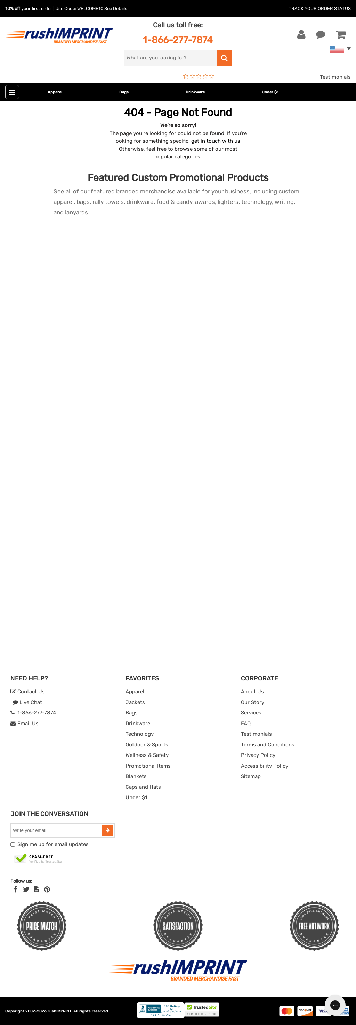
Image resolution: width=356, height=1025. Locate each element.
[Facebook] (15, 889)
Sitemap (251, 776)
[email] (57, 830)
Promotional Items (148, 766)
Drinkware (195, 92)
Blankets (136, 776)
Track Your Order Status (320, 8)
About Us (252, 691)
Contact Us (27, 691)
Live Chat (27, 702)
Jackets (135, 702)
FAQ (246, 723)
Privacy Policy (258, 755)
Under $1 (270, 92)
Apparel (55, 92)
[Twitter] (26, 889)
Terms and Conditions (267, 745)
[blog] (36, 889)
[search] (170, 58)
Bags (124, 92)
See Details (115, 8)
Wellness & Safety (147, 755)
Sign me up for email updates (53, 844)
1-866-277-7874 (178, 40)
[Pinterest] (47, 889)
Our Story (252, 702)
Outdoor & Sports (147, 745)
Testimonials (335, 77)
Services (251, 713)
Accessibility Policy (264, 766)
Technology (140, 734)
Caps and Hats (143, 787)
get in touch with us (215, 141)
